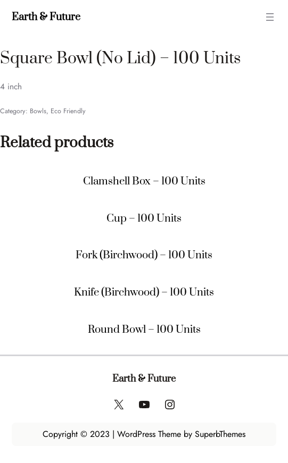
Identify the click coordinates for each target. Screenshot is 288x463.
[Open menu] (270, 17)
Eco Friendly (68, 111)
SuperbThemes (220, 434)
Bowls (38, 111)
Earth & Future (46, 17)
